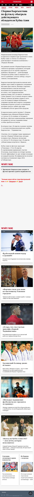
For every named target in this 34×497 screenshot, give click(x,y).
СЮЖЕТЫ (28, 7)
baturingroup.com (16, 495)
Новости (4, 7)
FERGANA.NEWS (17, 2)
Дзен (20, 181)
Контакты (4, 492)
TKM (13, 5)
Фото (22, 7)
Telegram (12, 181)
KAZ (2, 5)
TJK (9, 5)
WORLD (20, 5)
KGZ (6, 5)
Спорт (12, 24)
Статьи (10, 7)
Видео (16, 7)
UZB (16, 5)
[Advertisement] (17, 209)
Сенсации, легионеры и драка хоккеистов (9, 458)
